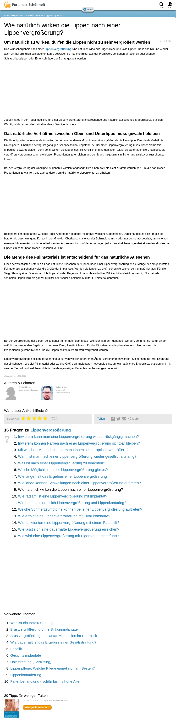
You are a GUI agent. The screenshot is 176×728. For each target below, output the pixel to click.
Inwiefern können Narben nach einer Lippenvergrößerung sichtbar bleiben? (79, 443)
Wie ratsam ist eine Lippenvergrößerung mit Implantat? (62, 496)
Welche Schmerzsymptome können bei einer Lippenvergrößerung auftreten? (80, 509)
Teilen (101, 418)
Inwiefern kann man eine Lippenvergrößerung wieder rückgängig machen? (78, 437)
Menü (88, 9)
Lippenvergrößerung (55, 15)
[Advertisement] (57, 79)
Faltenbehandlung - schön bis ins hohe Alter (45, 681)
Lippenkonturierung (25, 675)
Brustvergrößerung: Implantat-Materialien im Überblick (53, 636)
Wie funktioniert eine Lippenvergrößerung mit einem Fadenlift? (68, 523)
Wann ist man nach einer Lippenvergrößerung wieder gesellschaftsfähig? (77, 456)
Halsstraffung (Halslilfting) (30, 662)
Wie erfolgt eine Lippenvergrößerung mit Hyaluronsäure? (64, 516)
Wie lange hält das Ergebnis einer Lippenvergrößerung (62, 476)
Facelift (16, 649)
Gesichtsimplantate (25, 655)
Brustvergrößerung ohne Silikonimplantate (44, 629)
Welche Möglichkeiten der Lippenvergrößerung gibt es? (63, 470)
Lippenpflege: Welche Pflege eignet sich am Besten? (52, 668)
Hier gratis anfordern (37, 707)
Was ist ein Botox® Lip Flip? (32, 623)
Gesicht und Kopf (35, 15)
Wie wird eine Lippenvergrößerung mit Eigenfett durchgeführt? (68, 536)
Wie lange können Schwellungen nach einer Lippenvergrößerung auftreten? (79, 483)
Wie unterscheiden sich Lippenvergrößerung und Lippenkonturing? (72, 503)
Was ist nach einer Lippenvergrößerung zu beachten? (61, 463)
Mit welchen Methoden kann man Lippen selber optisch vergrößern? (73, 450)
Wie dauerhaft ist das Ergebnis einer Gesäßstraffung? (53, 642)
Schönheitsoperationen (14, 15)
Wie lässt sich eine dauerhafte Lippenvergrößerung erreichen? (68, 529)
